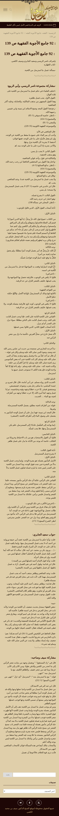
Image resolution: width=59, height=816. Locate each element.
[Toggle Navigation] (5, 10)
